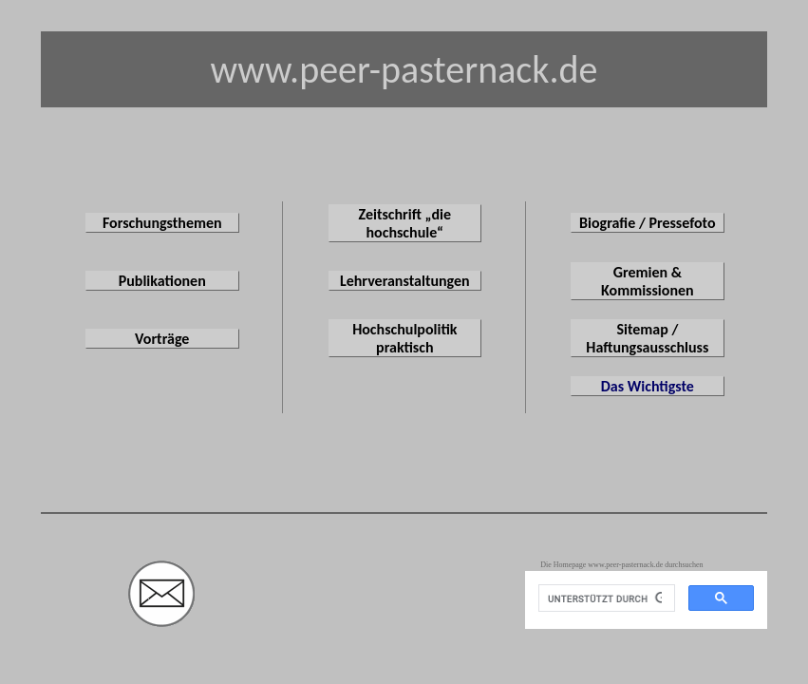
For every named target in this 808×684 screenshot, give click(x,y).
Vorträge (162, 339)
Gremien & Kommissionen (647, 281)
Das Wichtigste (647, 386)
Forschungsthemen (162, 223)
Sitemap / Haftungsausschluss (647, 338)
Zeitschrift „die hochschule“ (405, 223)
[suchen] (605, 598)
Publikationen (162, 281)
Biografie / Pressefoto (647, 223)
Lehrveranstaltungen (405, 281)
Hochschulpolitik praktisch (404, 338)
